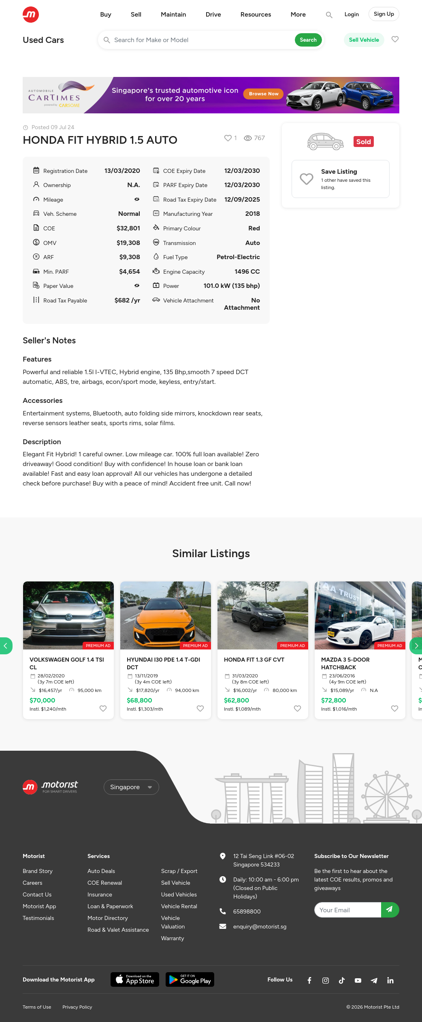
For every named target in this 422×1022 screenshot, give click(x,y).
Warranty (172, 938)
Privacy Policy (77, 1007)
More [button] (298, 14)
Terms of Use (37, 1007)
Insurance (99, 894)
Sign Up (384, 14)
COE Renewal (104, 882)
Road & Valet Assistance (118, 929)
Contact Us (37, 894)
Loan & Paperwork (110, 906)
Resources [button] (256, 14)
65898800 (247, 911)
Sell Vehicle (364, 39)
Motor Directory (107, 918)
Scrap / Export (179, 871)
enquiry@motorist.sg (259, 926)
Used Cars (43, 39)
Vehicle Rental (179, 906)
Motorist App (39, 906)
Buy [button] (105, 14)
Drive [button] (213, 14)
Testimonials (38, 918)
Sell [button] (136, 14)
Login (352, 14)
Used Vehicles (179, 894)
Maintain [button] (173, 14)
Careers (33, 882)
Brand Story (38, 871)
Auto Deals (101, 871)
